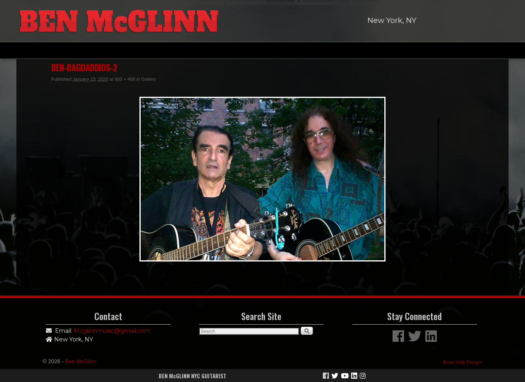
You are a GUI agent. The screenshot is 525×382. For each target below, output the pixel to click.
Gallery (246, 50)
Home (112, 50)
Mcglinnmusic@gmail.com (112, 330)
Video (287, 50)
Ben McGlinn (80, 361)
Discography (195, 50)
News (327, 50)
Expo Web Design (462, 362)
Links (366, 50)
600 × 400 (124, 79)
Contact (409, 50)
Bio (149, 50)
